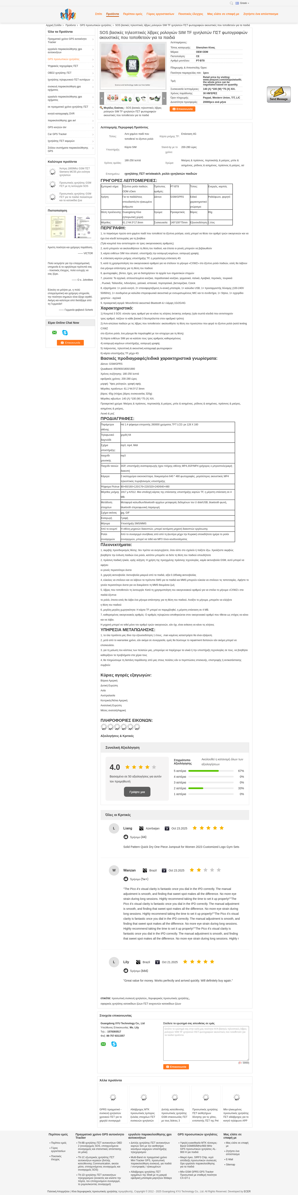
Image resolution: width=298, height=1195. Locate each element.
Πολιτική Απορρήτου (58, 1191)
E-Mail (229, 1159)
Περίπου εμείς (132, 14)
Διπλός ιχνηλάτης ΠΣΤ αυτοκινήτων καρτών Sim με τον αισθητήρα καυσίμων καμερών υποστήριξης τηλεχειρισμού (150, 1147)
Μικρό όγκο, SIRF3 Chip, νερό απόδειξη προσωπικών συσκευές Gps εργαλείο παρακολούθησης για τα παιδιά (198, 1162)
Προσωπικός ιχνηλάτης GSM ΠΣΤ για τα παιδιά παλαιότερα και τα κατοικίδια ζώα (75, 197)
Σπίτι (98, 14)
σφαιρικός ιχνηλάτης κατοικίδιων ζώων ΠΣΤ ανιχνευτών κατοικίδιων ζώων (141, 1003)
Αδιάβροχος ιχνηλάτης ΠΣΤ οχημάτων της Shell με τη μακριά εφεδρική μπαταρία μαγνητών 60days (151, 1174)
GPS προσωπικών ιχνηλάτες (96, 25)
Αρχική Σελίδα (53, 25)
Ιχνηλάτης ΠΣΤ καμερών (61, 141)
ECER (247, 1191)
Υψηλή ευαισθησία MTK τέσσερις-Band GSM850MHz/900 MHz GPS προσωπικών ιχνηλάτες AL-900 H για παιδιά (198, 1147)
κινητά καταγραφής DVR (61, 113)
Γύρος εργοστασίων (160, 14)
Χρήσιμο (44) (138, 837)
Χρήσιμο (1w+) (139, 879)
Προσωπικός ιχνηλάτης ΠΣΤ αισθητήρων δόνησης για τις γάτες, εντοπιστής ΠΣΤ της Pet (205, 1115)
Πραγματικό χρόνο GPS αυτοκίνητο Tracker (67, 40)
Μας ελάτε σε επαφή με (223, 14)
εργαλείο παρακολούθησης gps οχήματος (65, 98)
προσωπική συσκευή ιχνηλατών (129, 998)
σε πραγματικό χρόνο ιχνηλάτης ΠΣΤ (68, 106)
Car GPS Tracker (57, 134)
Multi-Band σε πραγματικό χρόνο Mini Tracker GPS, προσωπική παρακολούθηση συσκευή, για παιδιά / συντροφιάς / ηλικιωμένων (151, 1162)
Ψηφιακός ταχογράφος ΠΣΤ (63, 66)
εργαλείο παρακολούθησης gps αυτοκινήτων (65, 51)
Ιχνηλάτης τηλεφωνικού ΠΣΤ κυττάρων (69, 79)
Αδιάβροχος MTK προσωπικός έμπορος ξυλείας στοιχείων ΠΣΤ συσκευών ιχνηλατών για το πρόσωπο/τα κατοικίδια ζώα (142, 1119)
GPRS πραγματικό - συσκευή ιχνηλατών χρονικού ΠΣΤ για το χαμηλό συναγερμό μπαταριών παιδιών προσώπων (111, 1119)
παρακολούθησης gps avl (62, 120)
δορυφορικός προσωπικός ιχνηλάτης (168, 998)
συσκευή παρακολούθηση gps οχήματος (64, 88)
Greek (244, 3)
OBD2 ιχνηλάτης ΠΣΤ (59, 72)
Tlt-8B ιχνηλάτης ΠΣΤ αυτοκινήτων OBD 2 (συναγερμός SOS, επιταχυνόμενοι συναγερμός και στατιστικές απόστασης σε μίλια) (100, 1147)
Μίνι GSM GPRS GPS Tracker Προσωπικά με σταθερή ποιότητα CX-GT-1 (198, 1174)
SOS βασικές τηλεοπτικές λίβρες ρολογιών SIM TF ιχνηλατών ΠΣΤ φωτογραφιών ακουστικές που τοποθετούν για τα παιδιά (133, 111)
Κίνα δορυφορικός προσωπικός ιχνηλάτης (95, 1191)
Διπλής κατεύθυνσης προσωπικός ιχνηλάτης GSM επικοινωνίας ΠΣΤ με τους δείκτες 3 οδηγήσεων (174, 1117)
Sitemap (230, 1164)
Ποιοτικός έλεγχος (190, 14)
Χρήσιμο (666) (139, 971)
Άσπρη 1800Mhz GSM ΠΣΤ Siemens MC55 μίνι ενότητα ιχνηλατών (74, 172)
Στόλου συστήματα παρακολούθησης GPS (68, 149)
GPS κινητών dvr (57, 127)
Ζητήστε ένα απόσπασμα (260, 14)
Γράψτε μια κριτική (137, 793)
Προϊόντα (112, 14)
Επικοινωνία (185, 109)
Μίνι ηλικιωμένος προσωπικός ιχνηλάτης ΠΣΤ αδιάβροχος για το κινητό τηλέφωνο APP (236, 1115)
